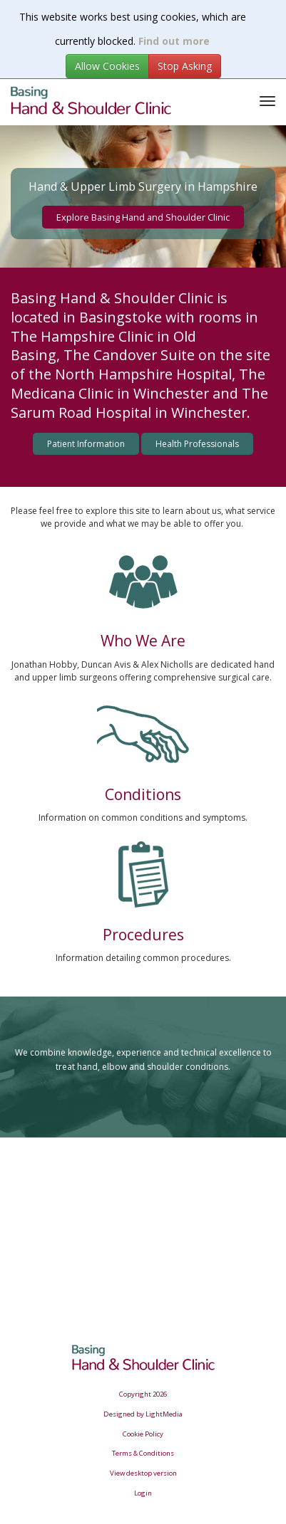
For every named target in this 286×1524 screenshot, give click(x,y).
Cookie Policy (143, 1434)
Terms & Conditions (143, 1453)
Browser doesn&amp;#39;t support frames (143, 1218)
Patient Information (86, 444)
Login (143, 1493)
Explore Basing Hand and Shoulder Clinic (143, 217)
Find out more (174, 41)
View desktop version (143, 1473)
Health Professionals (197, 444)
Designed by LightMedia (143, 1414)
